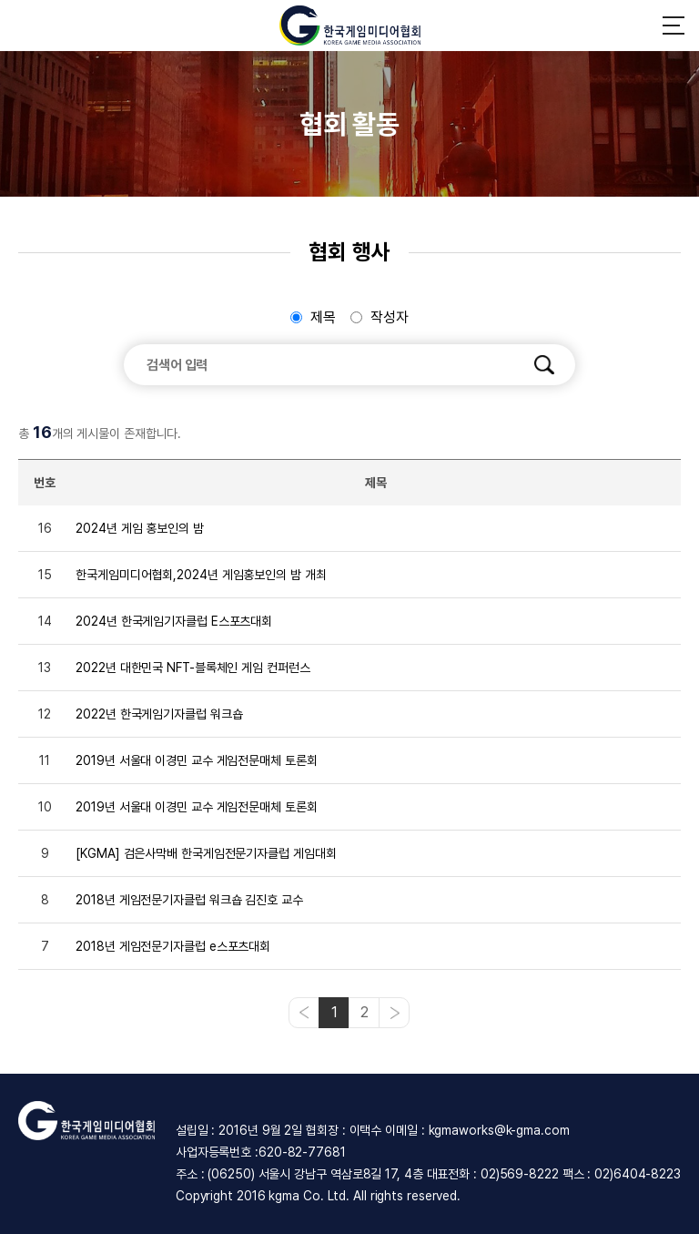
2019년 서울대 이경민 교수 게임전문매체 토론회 (196, 760)
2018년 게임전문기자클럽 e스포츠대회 (173, 946)
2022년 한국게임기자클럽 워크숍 (159, 714)
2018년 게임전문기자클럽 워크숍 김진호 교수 (189, 899)
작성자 (389, 317)
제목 (323, 317)
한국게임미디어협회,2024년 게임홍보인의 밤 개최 (201, 574)
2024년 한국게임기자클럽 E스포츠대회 (174, 621)
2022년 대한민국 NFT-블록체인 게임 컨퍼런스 (192, 667)
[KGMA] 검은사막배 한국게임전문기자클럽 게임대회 (206, 853)
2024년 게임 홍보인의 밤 (140, 528)
